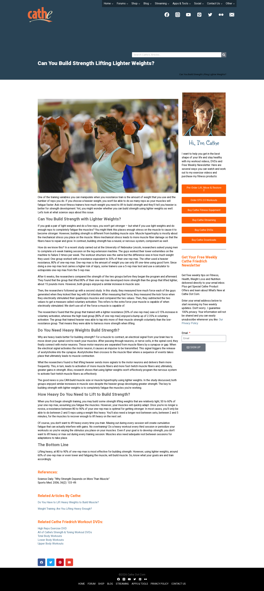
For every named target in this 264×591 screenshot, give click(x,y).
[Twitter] (210, 14)
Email (185, 333)
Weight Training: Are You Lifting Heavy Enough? (65, 509)
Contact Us (178, 584)
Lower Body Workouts (51, 540)
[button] (41, 562)
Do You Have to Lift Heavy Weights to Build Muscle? (68, 502)
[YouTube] (188, 14)
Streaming (122, 584)
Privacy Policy (160, 584)
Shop (101, 584)
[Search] (223, 54)
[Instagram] (177, 14)
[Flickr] (221, 14)
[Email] (232, 14)
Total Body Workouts (50, 536)
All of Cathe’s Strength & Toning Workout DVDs (65, 532)
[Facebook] (167, 14)
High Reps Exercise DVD (52, 528)
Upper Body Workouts (50, 544)
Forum (91, 584)
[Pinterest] (199, 14)
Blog (110, 584)
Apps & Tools (140, 584)
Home (81, 584)
